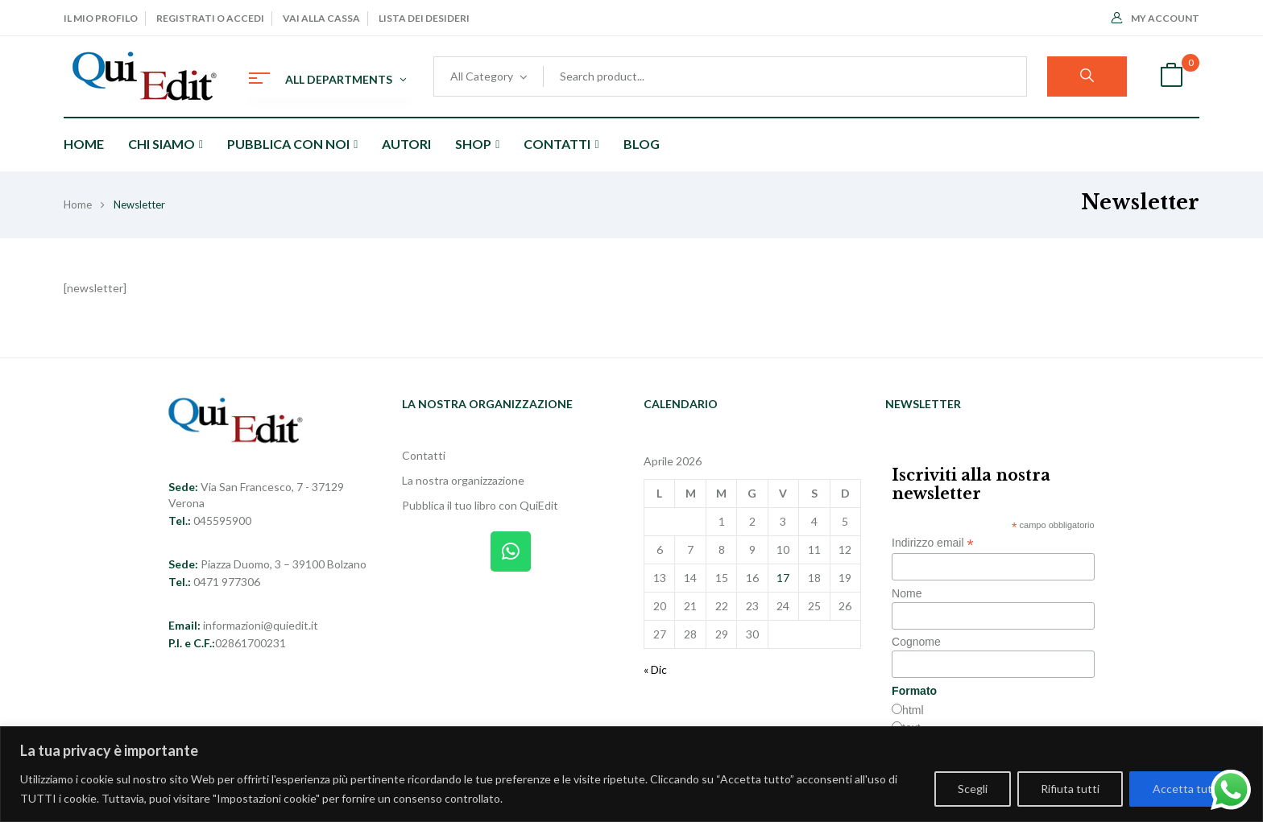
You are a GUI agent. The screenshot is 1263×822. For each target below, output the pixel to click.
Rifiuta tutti (1070, 788)
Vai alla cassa (321, 18)
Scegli (973, 788)
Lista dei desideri (424, 18)
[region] (631, 774)
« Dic (655, 669)
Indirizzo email (933, 543)
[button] (1171, 77)
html (912, 710)
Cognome (916, 641)
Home (78, 204)
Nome (906, 593)
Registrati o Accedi (210, 18)
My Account (1155, 18)
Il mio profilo (101, 18)
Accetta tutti (1186, 788)
